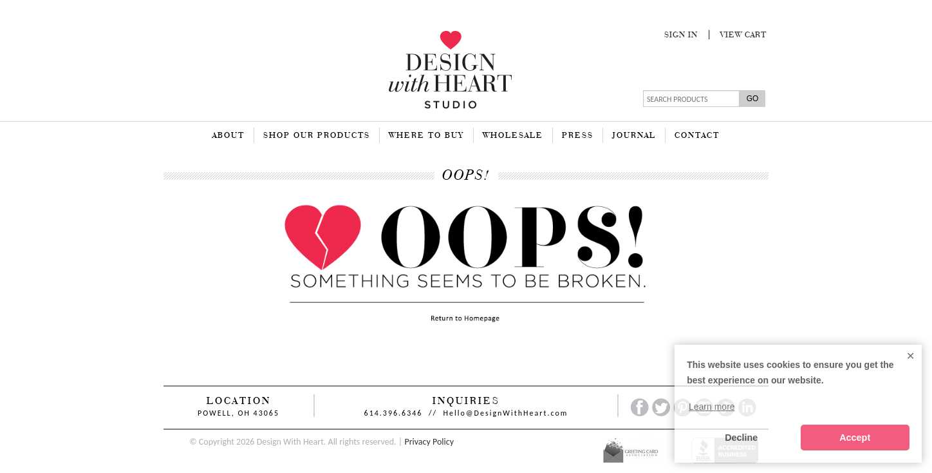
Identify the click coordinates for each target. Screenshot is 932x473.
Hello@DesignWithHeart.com (505, 413)
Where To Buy (426, 135)
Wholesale (513, 135)
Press (577, 135)
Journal (634, 135)
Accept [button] (854, 437)
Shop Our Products (316, 135)
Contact (697, 135)
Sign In (681, 35)
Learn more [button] (712, 406)
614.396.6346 (393, 413)
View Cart (743, 35)
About (228, 135)
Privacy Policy (429, 441)
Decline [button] (741, 437)
